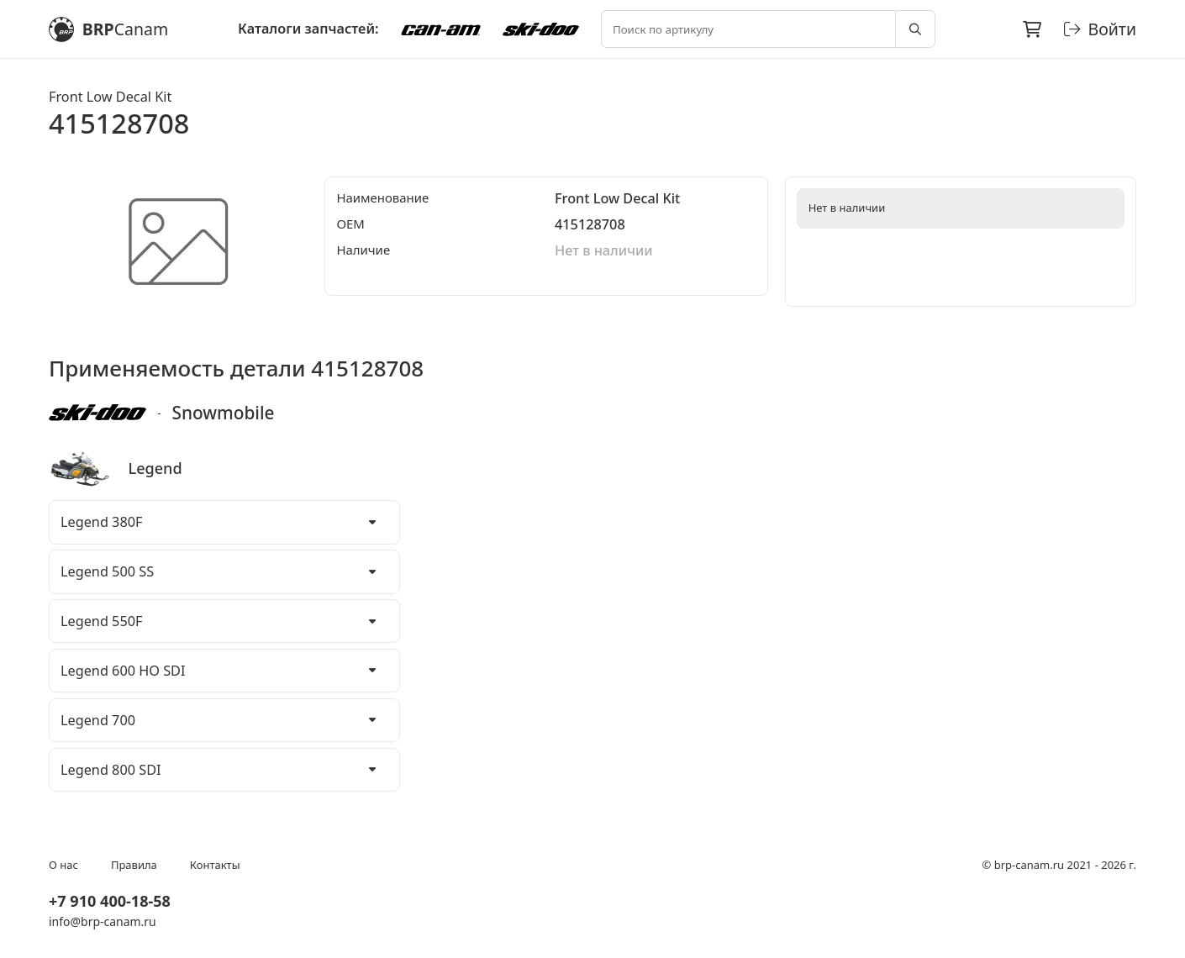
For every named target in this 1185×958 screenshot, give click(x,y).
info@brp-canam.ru (102, 921)
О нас (63, 864)
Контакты (215, 864)
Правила (134, 864)
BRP (108, 29)
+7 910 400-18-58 (110, 901)
